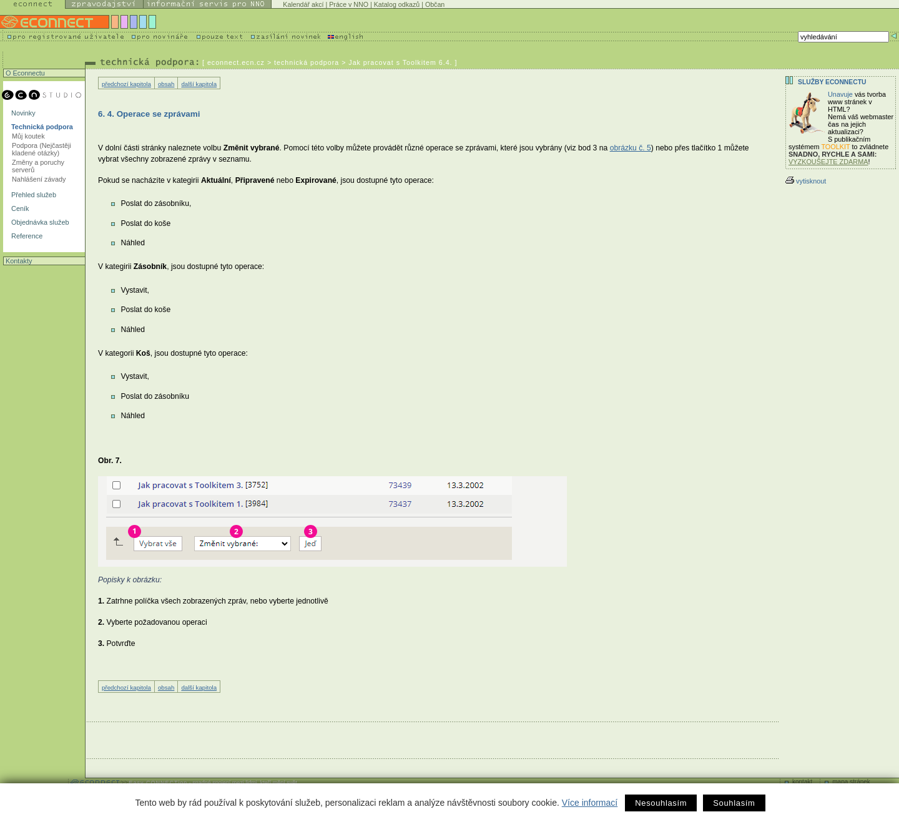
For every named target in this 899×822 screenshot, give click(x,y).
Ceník (19, 208)
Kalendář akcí (303, 4)
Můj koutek (28, 136)
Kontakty (18, 261)
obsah (166, 84)
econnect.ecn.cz (236, 62)
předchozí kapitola (126, 84)
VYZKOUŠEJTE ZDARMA (828, 161)
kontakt (802, 781)
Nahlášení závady (39, 179)
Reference (25, 236)
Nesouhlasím (661, 803)
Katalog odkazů (397, 4)
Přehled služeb (32, 194)
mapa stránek (851, 781)
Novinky (22, 113)
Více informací (589, 803)
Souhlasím (734, 803)
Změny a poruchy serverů (38, 166)
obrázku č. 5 (630, 148)
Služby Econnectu (832, 82)
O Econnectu (24, 73)
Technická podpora (41, 126)
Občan (435, 4)
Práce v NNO (348, 4)
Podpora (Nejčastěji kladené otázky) (41, 149)
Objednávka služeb (39, 222)
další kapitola (199, 84)
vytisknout (805, 181)
